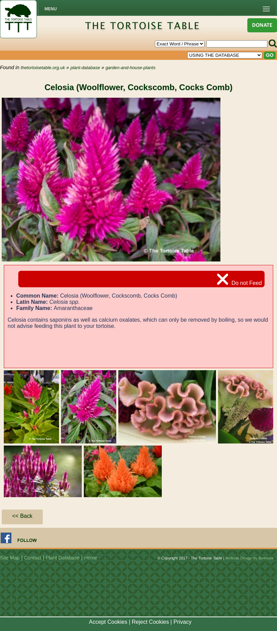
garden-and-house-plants (131, 67)
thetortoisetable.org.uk (43, 67)
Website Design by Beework (249, 558)
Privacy (182, 622)
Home (90, 557)
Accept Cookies (108, 622)
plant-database (85, 67)
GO (270, 55)
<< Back (22, 516)
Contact (32, 557)
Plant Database (63, 557)
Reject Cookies (150, 622)
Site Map (10, 557)
